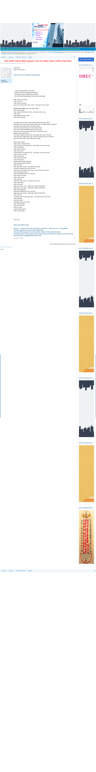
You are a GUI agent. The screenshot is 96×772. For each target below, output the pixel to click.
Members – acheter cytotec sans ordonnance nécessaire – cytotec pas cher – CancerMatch (41, 228)
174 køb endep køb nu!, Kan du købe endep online (29, 230)
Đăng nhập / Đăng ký (86, 59)
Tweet (2, 249)
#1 (74, 238)
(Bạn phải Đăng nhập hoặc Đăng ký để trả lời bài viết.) (62, 244)
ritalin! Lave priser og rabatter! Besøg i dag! (27, 75)
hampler (19, 63)
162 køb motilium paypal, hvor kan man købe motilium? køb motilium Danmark (37, 232)
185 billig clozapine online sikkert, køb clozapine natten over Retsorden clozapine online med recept (43, 234)
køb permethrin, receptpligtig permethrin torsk (27, 235)
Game (9, 63)
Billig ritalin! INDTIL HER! (21, 225)
